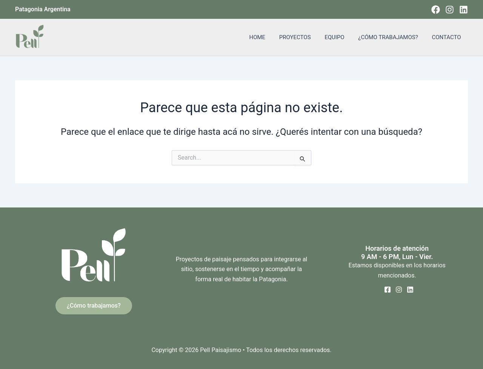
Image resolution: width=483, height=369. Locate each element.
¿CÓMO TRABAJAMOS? (391, 37)
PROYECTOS (304, 37)
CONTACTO (447, 37)
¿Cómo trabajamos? (94, 305)
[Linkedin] (463, 9)
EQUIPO (341, 37)
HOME (268, 37)
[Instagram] (449, 9)
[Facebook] (435, 9)
